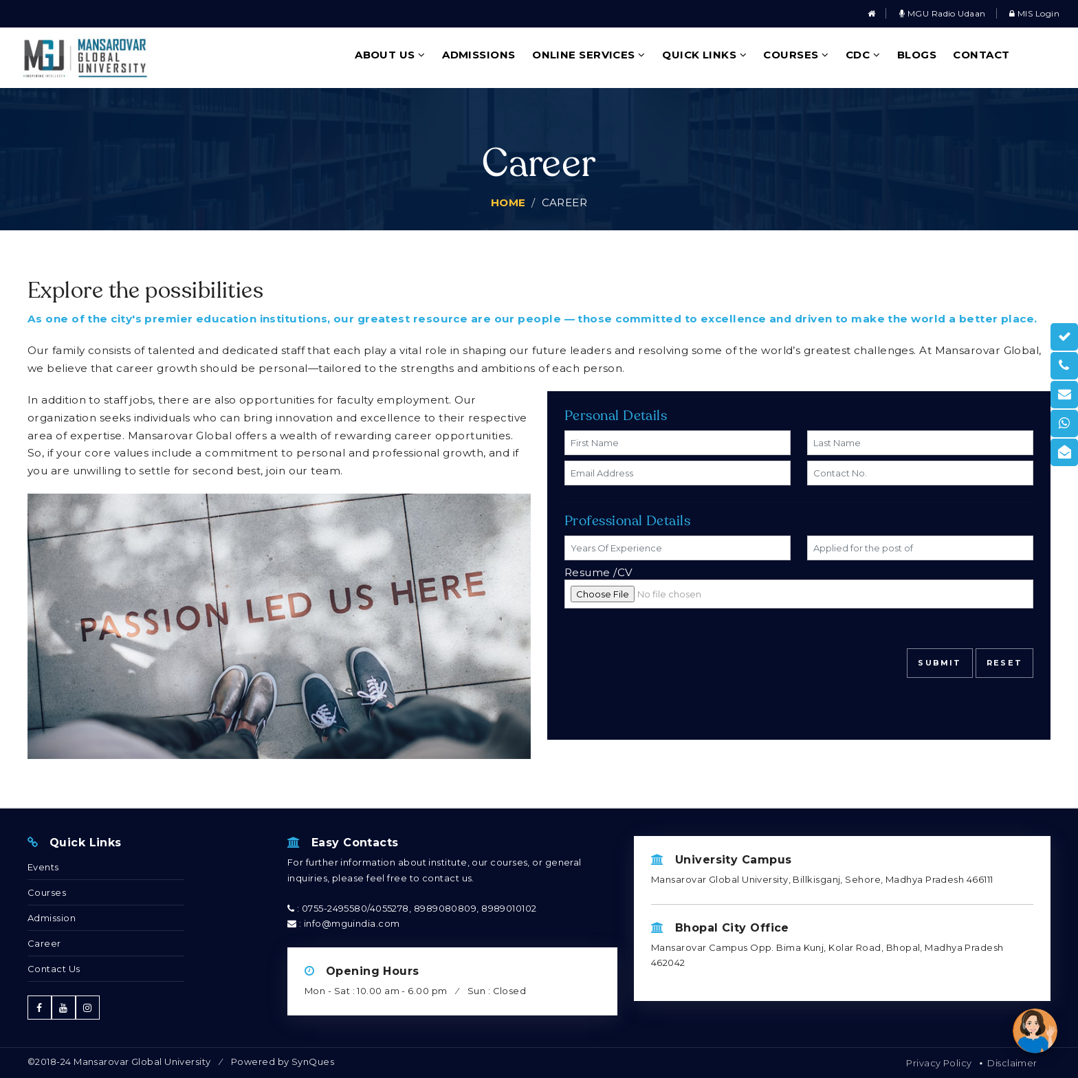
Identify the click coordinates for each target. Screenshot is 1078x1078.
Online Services (589, 54)
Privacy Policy (938, 1062)
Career (44, 943)
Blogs (916, 54)
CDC (863, 54)
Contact (981, 54)
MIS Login (1034, 13)
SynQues (313, 1061)
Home (508, 202)
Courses (795, 54)
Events (43, 866)
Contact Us (54, 968)
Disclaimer (1012, 1062)
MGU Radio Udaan (942, 13)
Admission (52, 917)
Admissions (479, 54)
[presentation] (668, 657)
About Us (390, 54)
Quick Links (704, 54)
